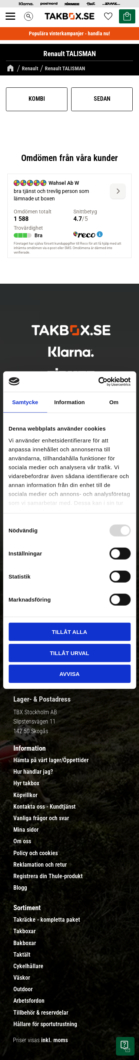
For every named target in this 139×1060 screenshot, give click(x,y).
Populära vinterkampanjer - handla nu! (69, 33)
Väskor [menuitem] (21, 977)
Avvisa (69, 674)
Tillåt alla (69, 632)
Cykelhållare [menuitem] (28, 966)
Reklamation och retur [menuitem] (40, 864)
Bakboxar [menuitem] (24, 943)
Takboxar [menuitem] (24, 931)
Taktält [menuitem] (21, 954)
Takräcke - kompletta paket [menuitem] (46, 919)
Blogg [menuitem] (20, 888)
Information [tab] (69, 402)
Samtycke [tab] (25, 402)
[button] (14, 24)
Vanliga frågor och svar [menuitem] (41, 818)
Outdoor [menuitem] (23, 989)
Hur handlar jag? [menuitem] (33, 772)
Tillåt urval (69, 653)
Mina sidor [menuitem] (26, 830)
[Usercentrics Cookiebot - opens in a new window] (98, 381)
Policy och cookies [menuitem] (35, 853)
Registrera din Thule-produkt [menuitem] (48, 876)
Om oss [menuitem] (22, 841)
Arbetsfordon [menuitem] (28, 1001)
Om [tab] (114, 402)
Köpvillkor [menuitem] (25, 795)
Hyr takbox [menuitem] (26, 783)
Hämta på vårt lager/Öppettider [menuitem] (51, 760)
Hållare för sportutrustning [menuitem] (45, 1024)
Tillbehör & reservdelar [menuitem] (40, 1012)
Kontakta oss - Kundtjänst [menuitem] (44, 806)
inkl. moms (54, 1040)
